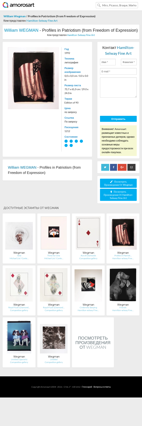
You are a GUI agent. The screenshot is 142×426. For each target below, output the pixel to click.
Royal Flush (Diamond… (19, 307)
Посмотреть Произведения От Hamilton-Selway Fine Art (118, 194)
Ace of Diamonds (88, 255)
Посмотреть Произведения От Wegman (118, 183)
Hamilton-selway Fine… (123, 258)
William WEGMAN (21, 30)
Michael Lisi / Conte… (19, 258)
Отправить (118, 118)
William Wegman (15, 16)
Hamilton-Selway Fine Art (41, 20)
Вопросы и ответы (102, 387)
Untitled (53, 359)
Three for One (53, 255)
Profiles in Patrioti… (123, 255)
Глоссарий (87, 387)
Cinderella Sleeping (88, 307)
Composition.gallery (88, 258)
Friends (123, 307)
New (19, 255)
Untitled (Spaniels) (19, 359)
